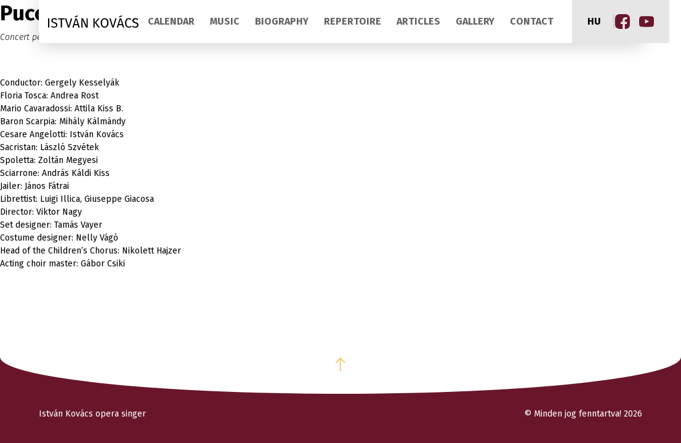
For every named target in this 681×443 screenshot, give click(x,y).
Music (225, 21)
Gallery (475, 21)
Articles (418, 21)
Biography (281, 21)
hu (594, 21)
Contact (532, 21)
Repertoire (352, 21)
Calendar (171, 21)
